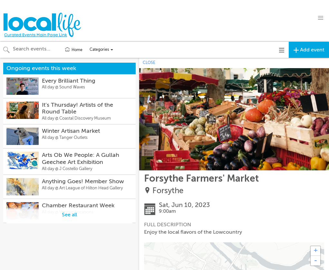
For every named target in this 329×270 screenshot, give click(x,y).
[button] (320, 18)
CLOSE (149, 62)
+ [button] (316, 251)
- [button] (315, 261)
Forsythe (167, 190)
